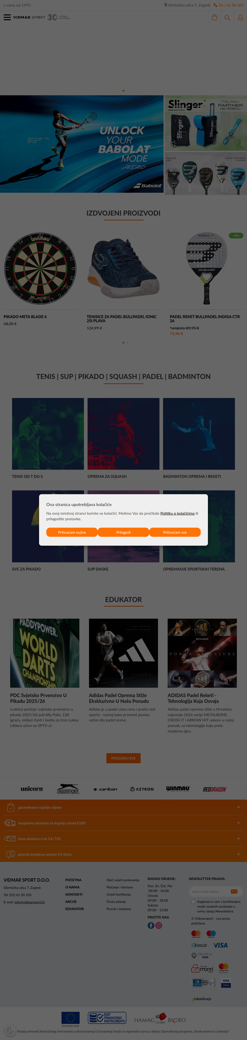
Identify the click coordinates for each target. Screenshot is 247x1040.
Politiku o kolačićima (177, 513)
